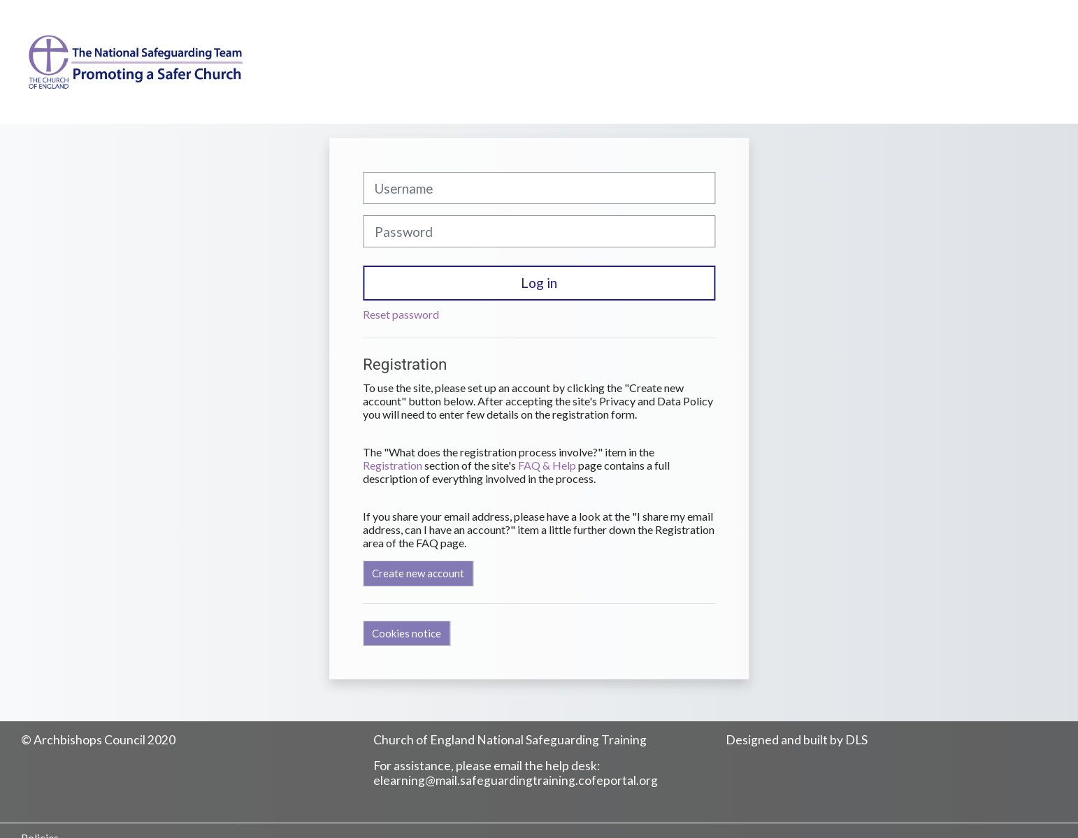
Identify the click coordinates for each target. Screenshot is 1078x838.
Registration (392, 465)
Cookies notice (406, 633)
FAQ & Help (547, 465)
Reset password (401, 314)
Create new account (418, 573)
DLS (856, 739)
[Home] (127, 74)
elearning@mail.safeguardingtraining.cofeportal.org (515, 780)
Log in (539, 283)
